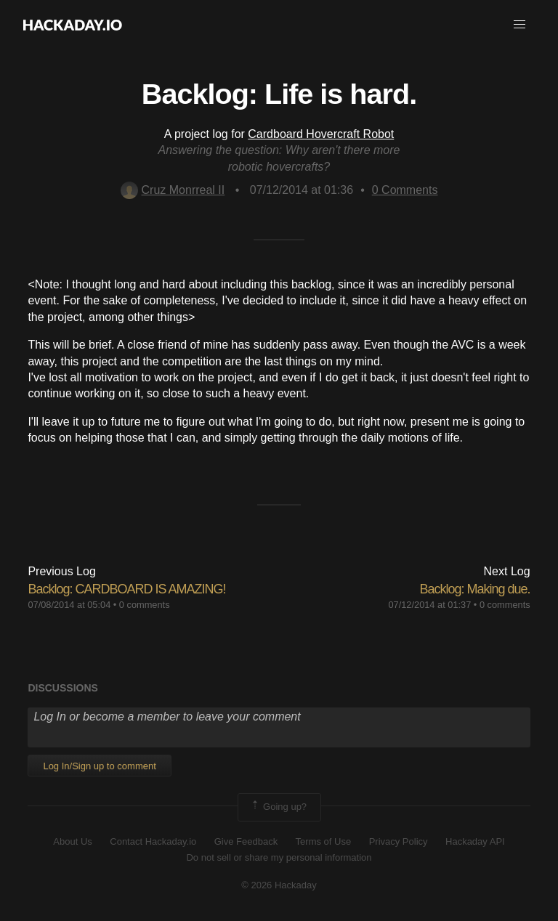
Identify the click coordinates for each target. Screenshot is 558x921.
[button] (519, 24)
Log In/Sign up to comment (99, 765)
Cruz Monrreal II (173, 190)
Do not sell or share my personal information (278, 857)
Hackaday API (475, 841)
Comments (405, 190)
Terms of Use (324, 841)
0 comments (144, 604)
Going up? (278, 807)
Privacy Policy (398, 841)
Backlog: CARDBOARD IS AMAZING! (126, 589)
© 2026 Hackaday (279, 885)
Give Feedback (246, 841)
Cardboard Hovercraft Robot (321, 134)
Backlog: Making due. (474, 589)
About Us (72, 841)
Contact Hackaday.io (153, 841)
